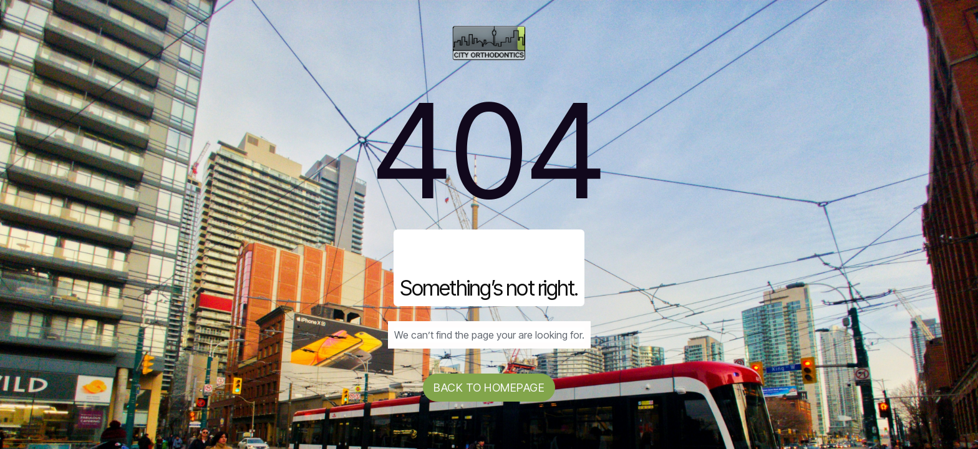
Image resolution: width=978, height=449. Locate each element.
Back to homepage (489, 387)
